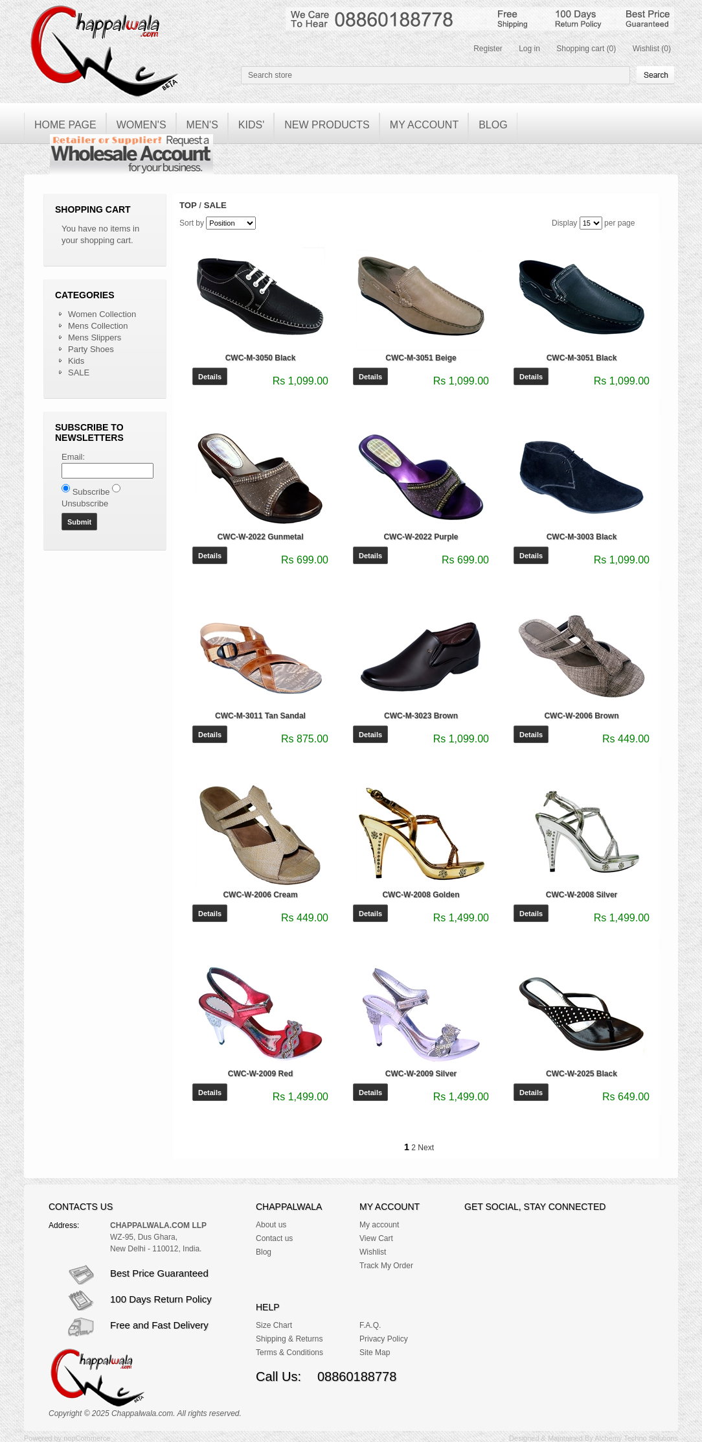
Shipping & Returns (289, 1338)
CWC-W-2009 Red (260, 1073)
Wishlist (646, 48)
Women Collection (102, 314)
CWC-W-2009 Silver (421, 1073)
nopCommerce (86, 1438)
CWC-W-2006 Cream (260, 894)
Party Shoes (91, 349)
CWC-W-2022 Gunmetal (260, 536)
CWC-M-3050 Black (260, 357)
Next (426, 1147)
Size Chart (274, 1325)
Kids (76, 361)
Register (488, 48)
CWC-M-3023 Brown (421, 715)
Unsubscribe (85, 503)
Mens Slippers (94, 337)
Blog (263, 1252)
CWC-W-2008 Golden (420, 894)
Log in (529, 48)
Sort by (191, 223)
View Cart (376, 1238)
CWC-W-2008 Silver (581, 894)
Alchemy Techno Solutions (636, 1438)
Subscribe (91, 492)
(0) (612, 48)
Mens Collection (98, 326)
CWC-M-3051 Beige (420, 357)
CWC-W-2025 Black (581, 1073)
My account (379, 1224)
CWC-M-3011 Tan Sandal (260, 715)
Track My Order (386, 1265)
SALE (78, 372)
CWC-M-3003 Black (582, 536)
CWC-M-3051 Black (582, 357)
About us (271, 1224)
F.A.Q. (370, 1325)
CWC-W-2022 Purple (420, 536)
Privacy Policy (383, 1338)
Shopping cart (580, 48)
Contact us (274, 1238)
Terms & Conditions (289, 1352)
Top (188, 205)
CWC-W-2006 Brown (581, 715)
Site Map (374, 1352)
